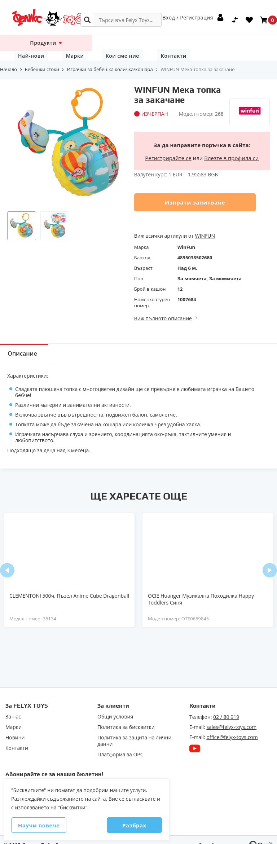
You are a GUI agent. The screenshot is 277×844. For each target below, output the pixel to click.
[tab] (27, 344)
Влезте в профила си (231, 148)
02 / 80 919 (226, 707)
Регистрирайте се (168, 148)
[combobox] (121, 20)
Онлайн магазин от (222, 835)
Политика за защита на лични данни (134, 731)
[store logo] (38, 17)
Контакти (242, 42)
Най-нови (119, 42)
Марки (157, 42)
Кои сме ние (197, 42)
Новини (15, 728)
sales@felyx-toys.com (231, 717)
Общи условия (115, 707)
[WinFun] (249, 88)
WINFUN (205, 226)
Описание (27, 345)
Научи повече (47, 825)
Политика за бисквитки (126, 717)
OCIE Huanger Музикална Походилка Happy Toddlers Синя (201, 589)
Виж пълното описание (163, 308)
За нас (13, 707)
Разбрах (126, 825)
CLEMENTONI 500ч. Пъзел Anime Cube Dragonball (69, 586)
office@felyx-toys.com (232, 727)
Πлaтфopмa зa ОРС (120, 745)
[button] (21, 216)
